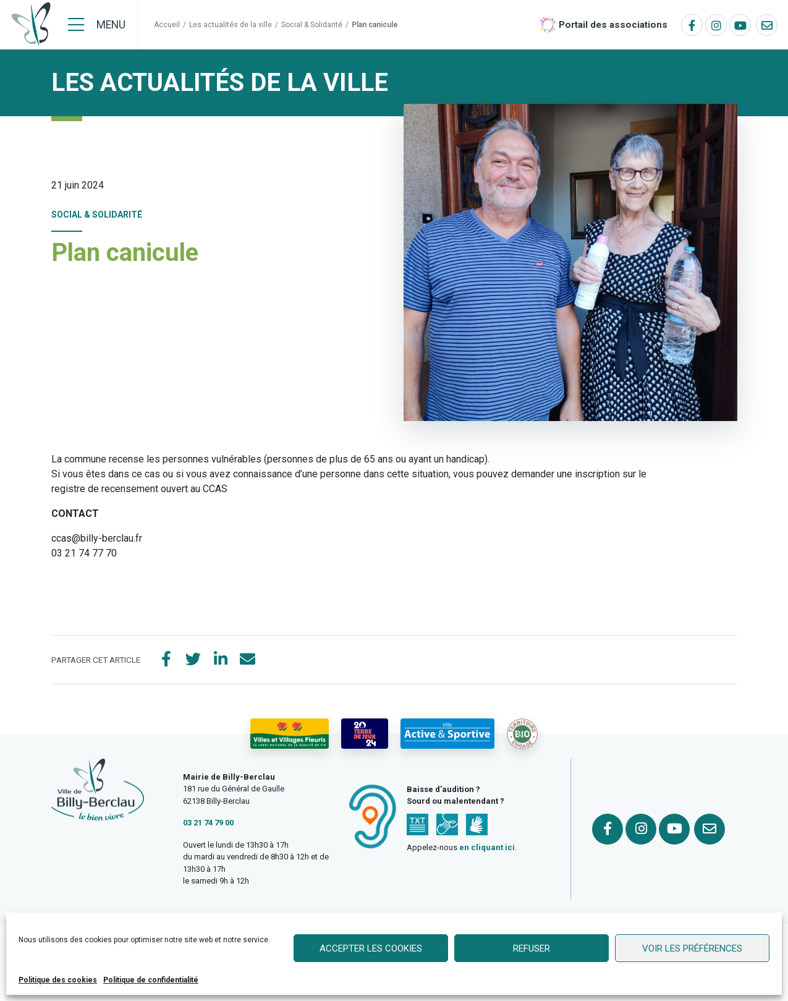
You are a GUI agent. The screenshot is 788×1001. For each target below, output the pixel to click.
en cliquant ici (487, 847)
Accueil (167, 24)
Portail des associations (613, 24)
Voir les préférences (692, 948)
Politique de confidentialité (150, 980)
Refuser (531, 948)
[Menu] (97, 25)
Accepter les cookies (371, 948)
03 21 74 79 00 (208, 822)
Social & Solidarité (311, 24)
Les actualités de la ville (230, 24)
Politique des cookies (58, 980)
